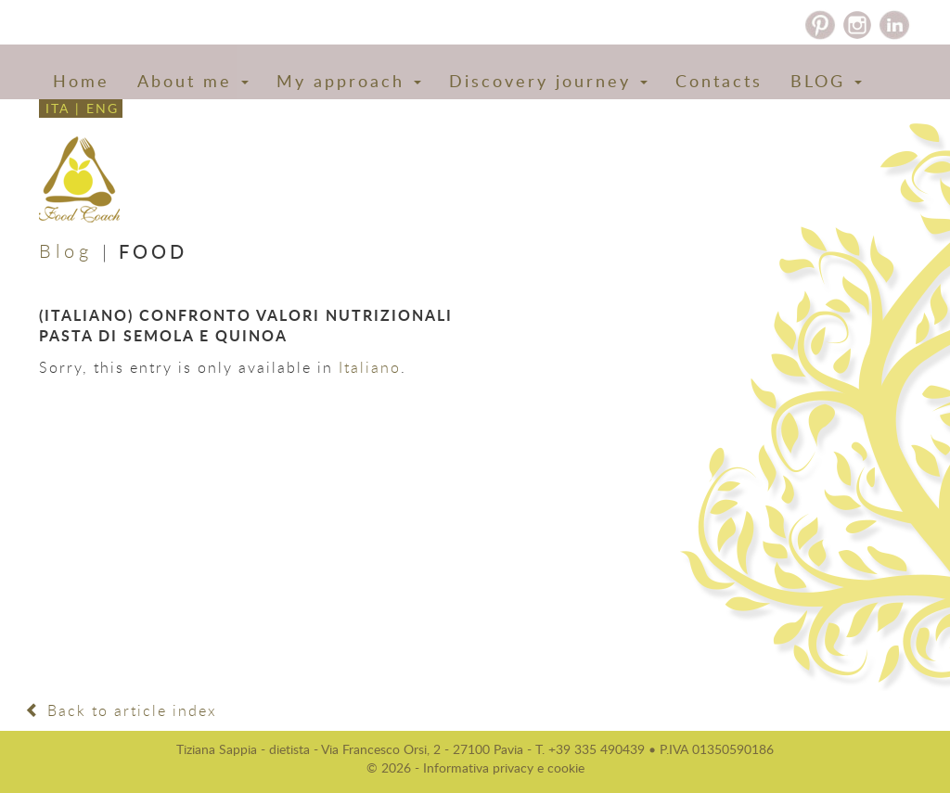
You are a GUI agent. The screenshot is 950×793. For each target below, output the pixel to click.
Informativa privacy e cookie (503, 767)
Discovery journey (548, 81)
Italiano (370, 367)
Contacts (719, 81)
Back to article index (121, 710)
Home (81, 81)
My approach (348, 81)
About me (193, 81)
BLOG (826, 81)
